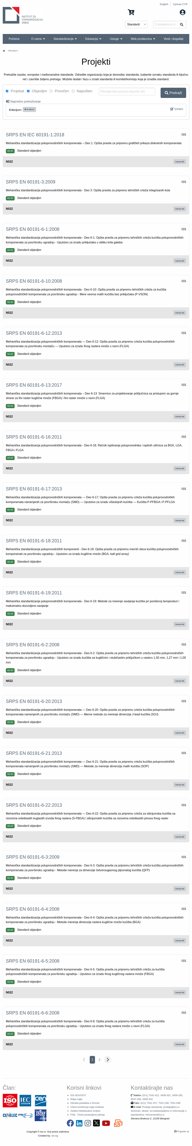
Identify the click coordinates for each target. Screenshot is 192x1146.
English (164, 4)
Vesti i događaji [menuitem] (173, 38)
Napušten (82, 91)
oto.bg (54, 1135)
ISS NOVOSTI (78, 1095)
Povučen (59, 91)
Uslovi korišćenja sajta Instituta (87, 1107)
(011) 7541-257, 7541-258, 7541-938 (160, 1103)
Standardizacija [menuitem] (63, 38)
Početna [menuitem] (14, 38)
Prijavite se (183, 1131)
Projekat (15, 91)
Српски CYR (180, 4)
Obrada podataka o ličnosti (84, 1103)
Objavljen (37, 91)
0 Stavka (138, 12)
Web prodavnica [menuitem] (141, 38)
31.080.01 (29, 109)
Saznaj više (179, 162)
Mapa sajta (76, 1099)
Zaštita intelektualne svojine (85, 1110)
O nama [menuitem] (36, 38)
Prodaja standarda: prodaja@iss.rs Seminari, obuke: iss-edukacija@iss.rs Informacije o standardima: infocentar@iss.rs (159, 1111)
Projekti (13, 51)
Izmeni (176, 109)
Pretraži (173, 93)
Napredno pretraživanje (23, 101)
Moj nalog (175, 12)
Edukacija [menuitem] (91, 38)
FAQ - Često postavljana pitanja (87, 1114)
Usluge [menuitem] (114, 38)
